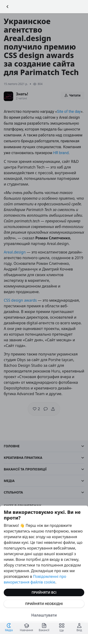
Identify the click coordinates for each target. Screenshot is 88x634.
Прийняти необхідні (44, 603)
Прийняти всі (44, 592)
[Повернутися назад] (7, 6)
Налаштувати (44, 615)
